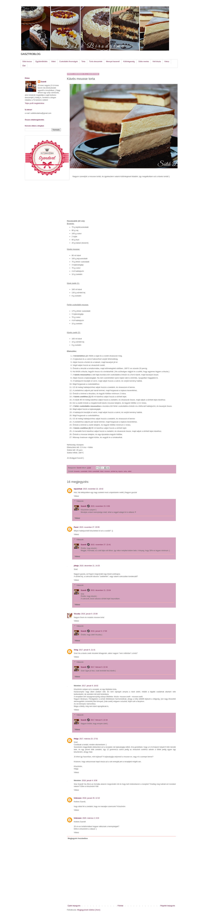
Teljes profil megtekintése (34, 103)
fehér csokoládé (93, 471)
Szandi (83, 506)
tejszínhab (78, 489)
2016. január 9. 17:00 (99, 631)
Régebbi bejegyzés (167, 906)
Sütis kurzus (27, 62)
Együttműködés (42, 62)
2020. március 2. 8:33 (91, 818)
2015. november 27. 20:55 (89, 527)
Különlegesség (129, 62)
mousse (107, 471)
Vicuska (77, 614)
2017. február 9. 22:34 (99, 667)
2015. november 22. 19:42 (93, 489)
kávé (102, 471)
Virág (76, 650)
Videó (53, 62)
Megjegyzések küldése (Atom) (88, 910)
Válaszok (80, 501)
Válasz (76, 496)
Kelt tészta (157, 62)
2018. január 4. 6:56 (89, 780)
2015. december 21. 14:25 (90, 566)
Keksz (166, 62)
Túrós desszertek (95, 62)
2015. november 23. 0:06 (100, 506)
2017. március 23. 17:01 (88, 739)
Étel (24, 66)
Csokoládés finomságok (68, 62)
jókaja (76, 566)
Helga (76, 739)
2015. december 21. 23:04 (101, 590)
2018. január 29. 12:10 (91, 798)
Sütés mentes (143, 62)
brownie (77, 471)
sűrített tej (114, 471)
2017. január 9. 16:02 (90, 686)
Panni (76, 527)
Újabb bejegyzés (74, 906)
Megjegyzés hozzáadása (78, 838)
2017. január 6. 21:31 (87, 650)
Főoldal (120, 906)
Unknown (78, 798)
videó (129, 471)
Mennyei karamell (113, 62)
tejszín (120, 471)
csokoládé (84, 471)
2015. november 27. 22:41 (101, 545)
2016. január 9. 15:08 (89, 614)
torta (125, 471)
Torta (83, 62)
